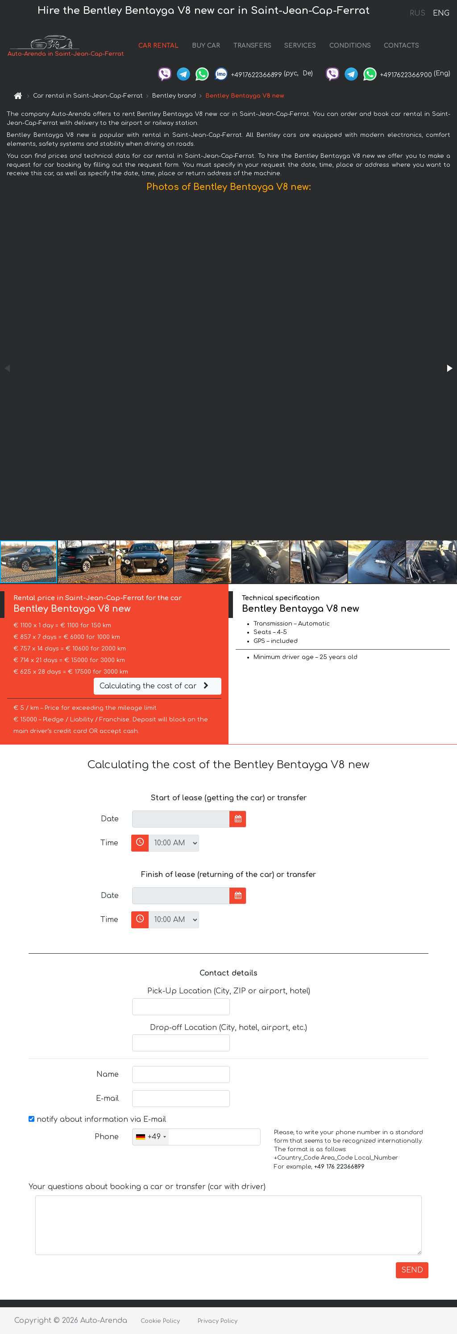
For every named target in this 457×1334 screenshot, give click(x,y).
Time (109, 843)
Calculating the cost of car (155, 686)
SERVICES (300, 45)
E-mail (107, 1099)
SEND (412, 1270)
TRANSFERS (252, 45)
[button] (449, 368)
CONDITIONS (350, 45)
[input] (181, 819)
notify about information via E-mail (97, 1120)
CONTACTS (401, 45)
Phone (107, 1137)
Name (107, 1074)
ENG (441, 13)
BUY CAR (206, 45)
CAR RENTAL (158, 45)
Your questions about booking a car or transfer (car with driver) (147, 1187)
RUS (417, 13)
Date (110, 819)
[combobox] (151, 1137)
